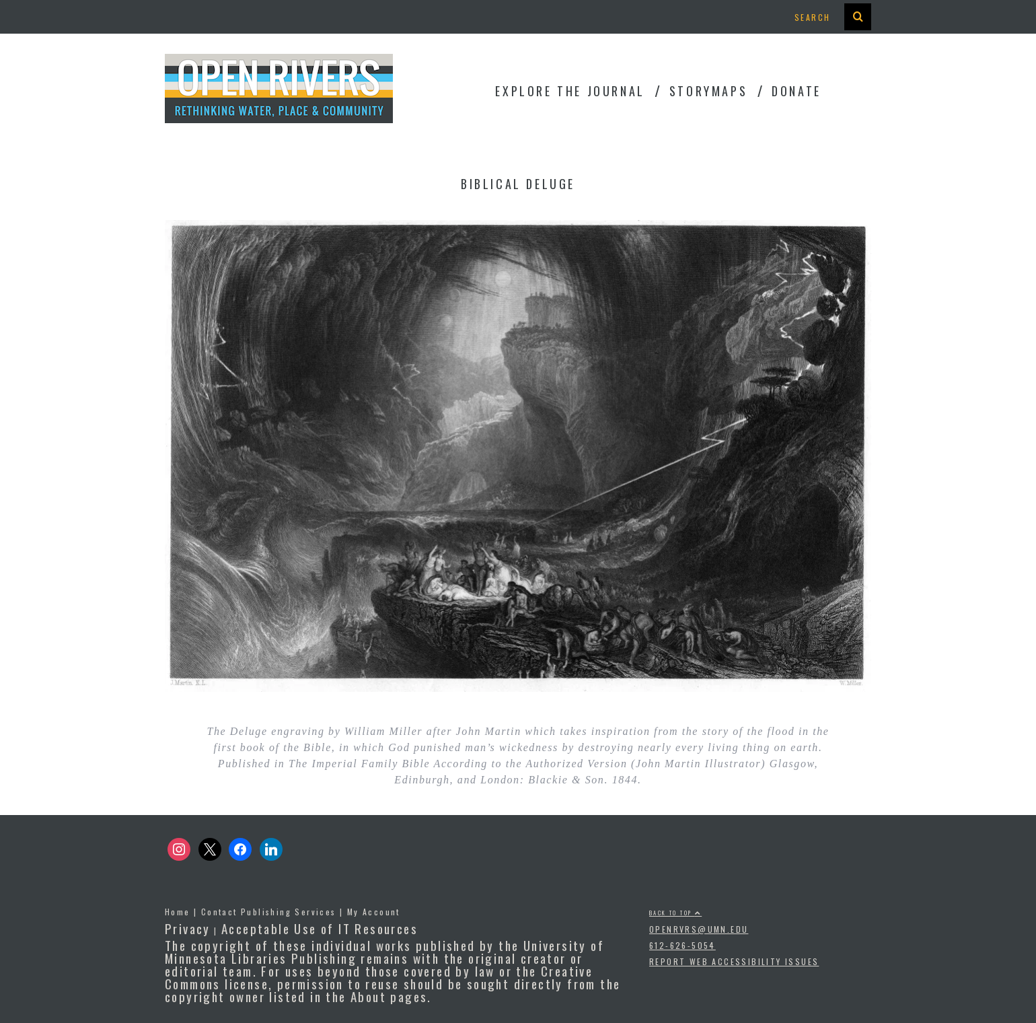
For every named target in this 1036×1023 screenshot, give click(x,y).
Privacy (188, 928)
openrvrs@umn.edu (698, 929)
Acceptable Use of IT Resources (319, 928)
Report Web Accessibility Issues (734, 961)
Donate (796, 91)
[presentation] (857, 16)
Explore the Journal (569, 91)
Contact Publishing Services (268, 911)
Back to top (675, 913)
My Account (373, 911)
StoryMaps (708, 91)
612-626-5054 (682, 945)
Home (177, 911)
